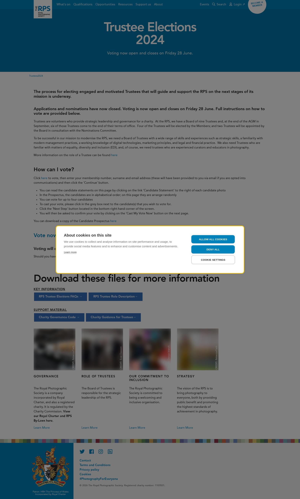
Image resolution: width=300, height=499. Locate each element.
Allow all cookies (213, 239)
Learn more (70, 252)
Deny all (212, 249)
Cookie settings (213, 259)
